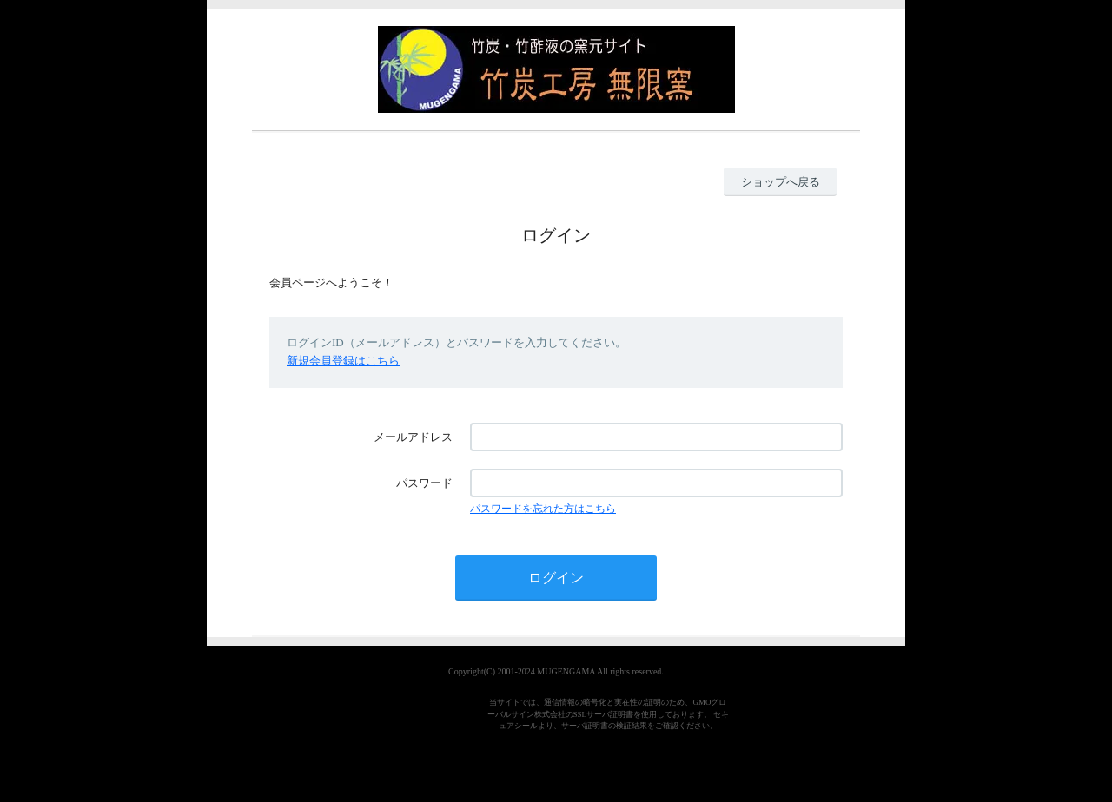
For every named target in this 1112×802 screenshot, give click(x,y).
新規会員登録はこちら (343, 360)
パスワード (424, 483)
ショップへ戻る (780, 181)
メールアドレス (413, 437)
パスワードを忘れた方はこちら (543, 509)
